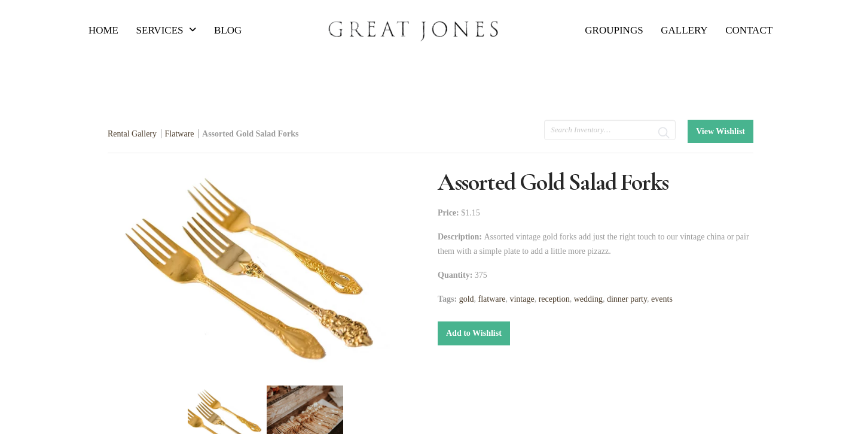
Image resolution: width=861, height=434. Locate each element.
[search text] (610, 130)
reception (554, 299)
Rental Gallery (132, 133)
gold (466, 299)
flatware (492, 299)
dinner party (627, 299)
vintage (521, 299)
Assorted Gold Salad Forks (250, 133)
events (662, 299)
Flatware (179, 133)
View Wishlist (720, 131)
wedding (588, 299)
